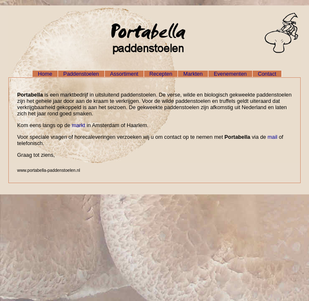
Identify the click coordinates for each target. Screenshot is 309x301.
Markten (193, 74)
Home (45, 74)
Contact (267, 74)
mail (272, 137)
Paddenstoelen (81, 74)
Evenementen (230, 74)
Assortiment (124, 74)
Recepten (160, 74)
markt (78, 125)
